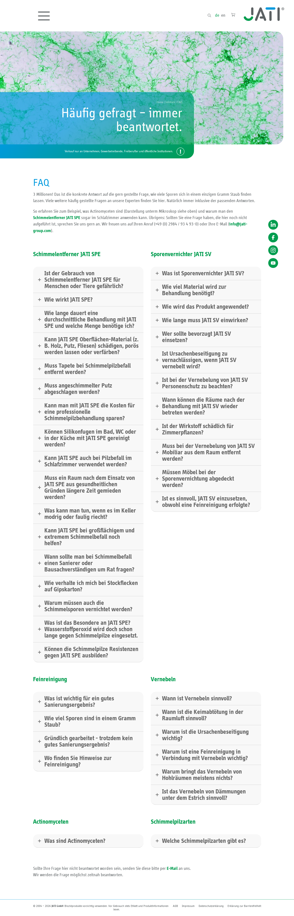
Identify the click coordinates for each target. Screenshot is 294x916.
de (217, 15)
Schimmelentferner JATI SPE (56, 218)
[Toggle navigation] (43, 16)
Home (159, 102)
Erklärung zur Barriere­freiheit (244, 905)
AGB (175, 905)
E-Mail (172, 868)
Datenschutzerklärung (211, 905)
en (223, 15)
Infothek (170, 102)
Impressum (188, 905)
